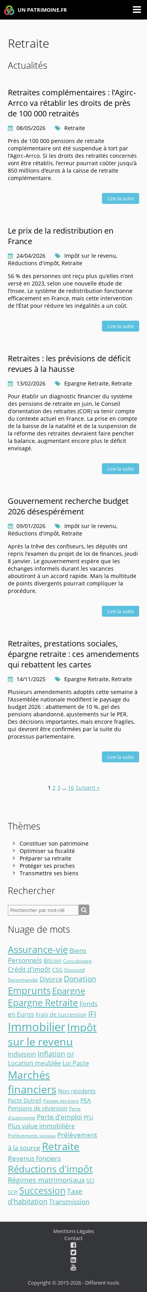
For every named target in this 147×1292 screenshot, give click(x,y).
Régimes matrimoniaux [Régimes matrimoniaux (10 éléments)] (46, 1180)
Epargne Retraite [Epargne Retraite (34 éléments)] (43, 1003)
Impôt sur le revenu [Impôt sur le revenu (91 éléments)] (52, 1034)
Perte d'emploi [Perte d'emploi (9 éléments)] (59, 1116)
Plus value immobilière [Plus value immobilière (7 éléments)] (41, 1125)
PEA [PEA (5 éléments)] (85, 1100)
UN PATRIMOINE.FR (35, 10)
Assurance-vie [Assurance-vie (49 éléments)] (38, 949)
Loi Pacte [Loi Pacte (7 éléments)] (75, 1062)
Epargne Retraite (86, 383)
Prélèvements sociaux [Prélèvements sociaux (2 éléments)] (32, 1135)
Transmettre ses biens (49, 873)
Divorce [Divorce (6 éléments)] (51, 979)
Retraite (74, 128)
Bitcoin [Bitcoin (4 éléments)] (53, 960)
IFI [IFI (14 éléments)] (92, 1014)
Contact (73, 1238)
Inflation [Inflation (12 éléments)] (51, 1053)
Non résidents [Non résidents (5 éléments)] (77, 1091)
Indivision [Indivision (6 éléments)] (22, 1054)
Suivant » (88, 787)
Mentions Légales (73, 1231)
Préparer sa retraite (45, 858)
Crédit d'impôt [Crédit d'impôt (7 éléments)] (29, 969)
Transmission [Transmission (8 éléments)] (69, 1201)
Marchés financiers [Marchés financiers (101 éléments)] (32, 1081)
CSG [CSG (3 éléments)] (57, 969)
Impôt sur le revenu (90, 255)
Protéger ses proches (47, 865)
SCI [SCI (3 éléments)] (90, 1180)
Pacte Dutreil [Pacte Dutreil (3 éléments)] (25, 1100)
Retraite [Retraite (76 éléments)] (61, 1146)
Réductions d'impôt (33, 263)
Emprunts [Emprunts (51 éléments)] (29, 990)
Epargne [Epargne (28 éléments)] (68, 990)
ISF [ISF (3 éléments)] (70, 1054)
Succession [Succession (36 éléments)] (42, 1191)
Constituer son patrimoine (54, 843)
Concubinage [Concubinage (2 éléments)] (77, 961)
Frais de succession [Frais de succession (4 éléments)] (61, 1014)
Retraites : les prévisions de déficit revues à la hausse (69, 363)
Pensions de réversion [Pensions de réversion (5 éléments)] (37, 1108)
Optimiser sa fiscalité (47, 851)
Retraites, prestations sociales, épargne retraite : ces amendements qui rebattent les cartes (73, 654)
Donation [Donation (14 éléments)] (80, 979)
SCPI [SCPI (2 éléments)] (13, 1192)
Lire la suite (120, 198)
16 (71, 787)
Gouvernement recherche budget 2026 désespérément (68, 506)
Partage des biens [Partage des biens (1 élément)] (61, 1101)
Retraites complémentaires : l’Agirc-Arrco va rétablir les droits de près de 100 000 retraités (72, 103)
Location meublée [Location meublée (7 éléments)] (34, 1062)
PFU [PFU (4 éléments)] (88, 1117)
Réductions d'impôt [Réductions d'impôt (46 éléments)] (50, 1169)
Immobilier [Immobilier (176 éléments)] (36, 1027)
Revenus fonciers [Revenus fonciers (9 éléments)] (34, 1158)
